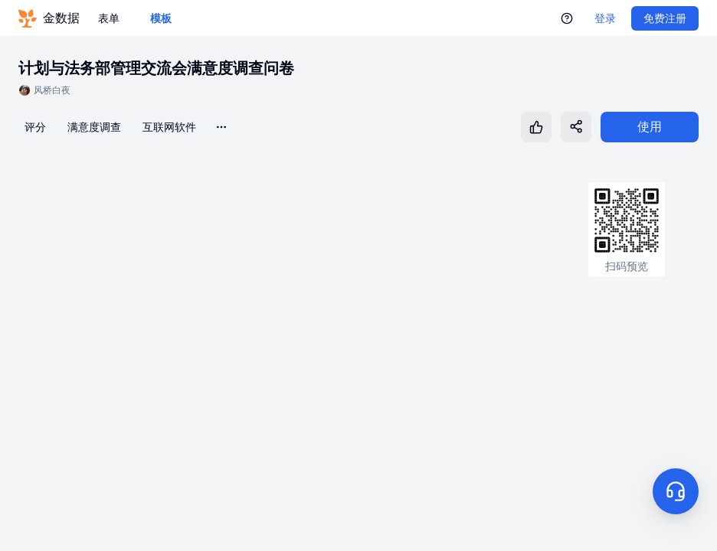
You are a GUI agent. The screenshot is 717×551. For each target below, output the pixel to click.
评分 (35, 127)
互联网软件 (169, 127)
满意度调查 (94, 127)
